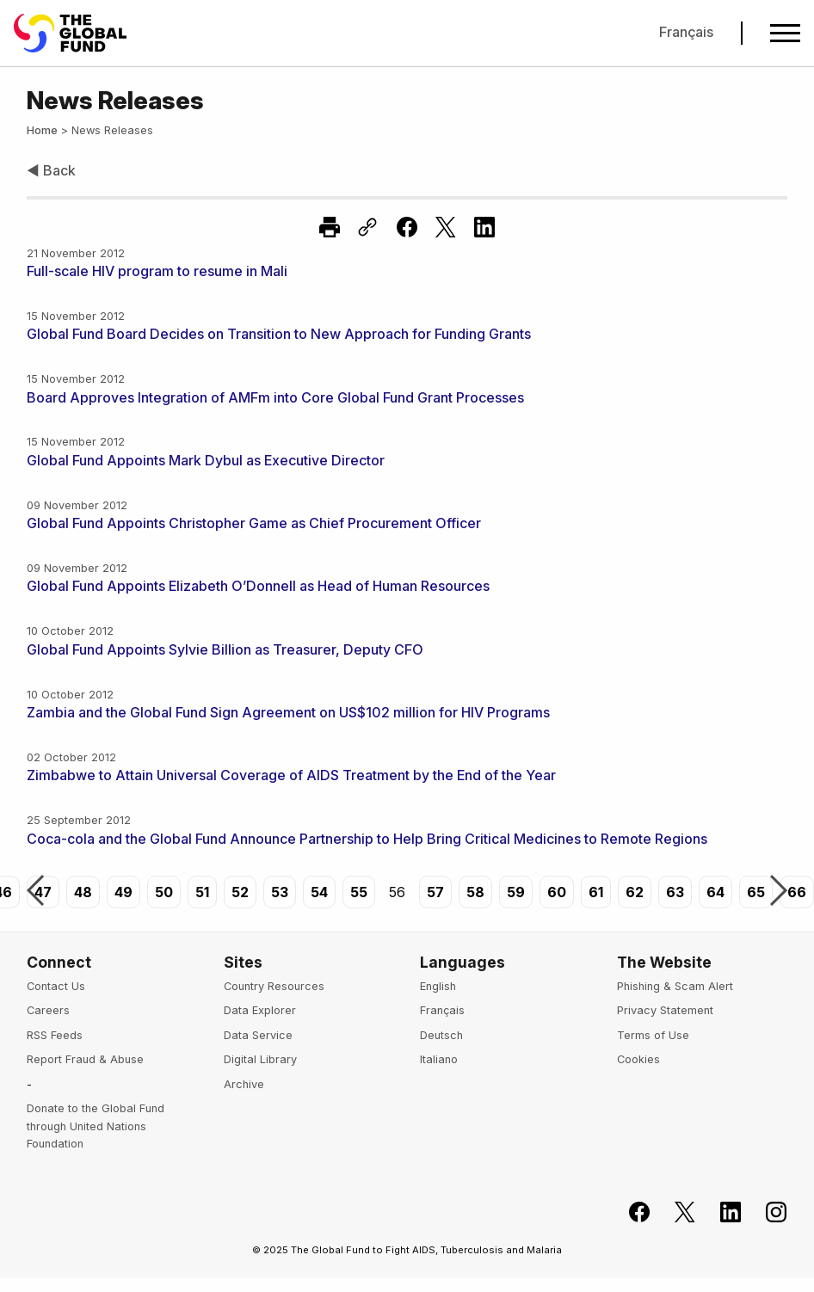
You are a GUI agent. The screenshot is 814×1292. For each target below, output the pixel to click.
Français (686, 31)
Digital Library (260, 1059)
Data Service (258, 1035)
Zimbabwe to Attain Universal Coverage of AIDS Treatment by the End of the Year (291, 775)
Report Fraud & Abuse (85, 1059)
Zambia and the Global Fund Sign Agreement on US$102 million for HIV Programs (288, 712)
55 (358, 892)
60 (556, 892)
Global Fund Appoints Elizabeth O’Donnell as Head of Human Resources (258, 585)
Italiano (439, 1059)
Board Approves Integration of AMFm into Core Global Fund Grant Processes (275, 397)
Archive (244, 1084)
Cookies (638, 1059)
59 (516, 892)
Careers (48, 1010)
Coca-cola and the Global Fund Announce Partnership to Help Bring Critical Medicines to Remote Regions (367, 838)
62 (635, 892)
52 (240, 892)
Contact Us (56, 986)
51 (202, 892)
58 (475, 892)
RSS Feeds (55, 1035)
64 (715, 892)
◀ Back (51, 170)
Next (778, 892)
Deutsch (441, 1035)
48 (83, 892)
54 (319, 892)
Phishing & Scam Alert (675, 986)
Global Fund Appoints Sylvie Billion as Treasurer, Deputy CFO (225, 649)
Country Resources (274, 986)
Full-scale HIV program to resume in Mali (157, 271)
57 (435, 892)
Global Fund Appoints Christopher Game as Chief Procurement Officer (254, 523)
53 (279, 892)
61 (596, 892)
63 (675, 892)
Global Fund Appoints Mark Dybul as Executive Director (206, 460)
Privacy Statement (665, 1010)
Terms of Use (653, 1035)
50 (164, 892)
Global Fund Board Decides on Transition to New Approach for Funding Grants (279, 333)
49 (123, 892)
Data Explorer (260, 1010)
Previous (35, 892)
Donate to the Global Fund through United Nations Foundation (95, 1126)
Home (42, 130)
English (438, 986)
